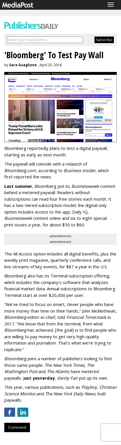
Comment (17, 427)
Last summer (18, 186)
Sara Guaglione (23, 65)
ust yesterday (39, 378)
